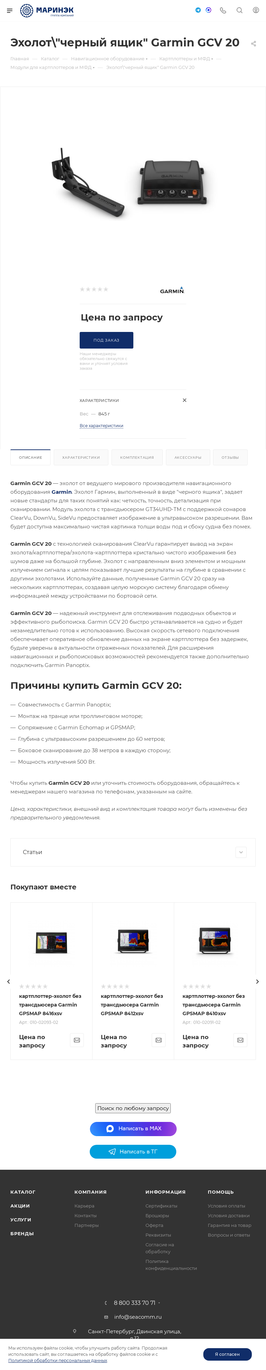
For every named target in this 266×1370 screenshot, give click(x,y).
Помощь (221, 1331)
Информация (165, 1331)
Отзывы (230, 457)
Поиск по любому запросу (133, 1247)
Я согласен (227, 1354)
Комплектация (137, 457)
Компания (90, 1331)
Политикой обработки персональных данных (57, 1360)
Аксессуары (188, 457)
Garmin (62, 492)
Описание (30, 457)
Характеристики (81, 457)
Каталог (23, 1331)
